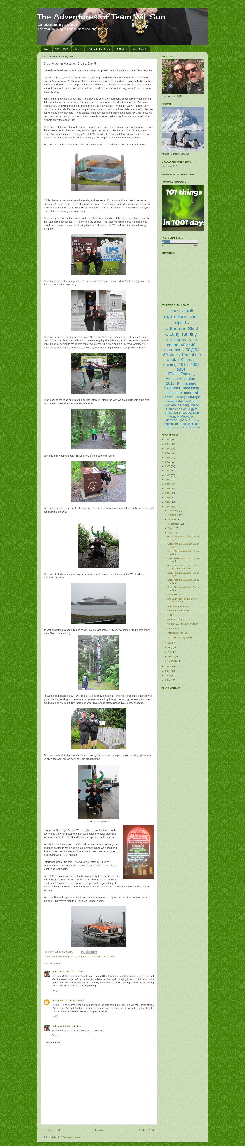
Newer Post (51, 1130)
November (173, 515)
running (189, 334)
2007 (168, 680)
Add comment (52, 1042)
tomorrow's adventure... (179, 610)
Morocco (171, 420)
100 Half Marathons (98, 49)
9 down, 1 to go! (175, 619)
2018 (168, 475)
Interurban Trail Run (177, 633)
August (172, 528)
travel (181, 369)
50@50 (192, 350)
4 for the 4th (173, 628)
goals (183, 420)
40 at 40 (188, 345)
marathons (173, 350)
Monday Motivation (181, 416)
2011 (168, 506)
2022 (168, 457)
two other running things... (180, 637)
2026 (168, 439)
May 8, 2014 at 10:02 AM (70, 971)
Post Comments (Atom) (69, 1137)
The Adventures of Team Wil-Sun (101, 16)
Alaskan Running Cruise (64, 956)
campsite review (190, 427)
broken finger (190, 423)
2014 (168, 493)
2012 (168, 502)
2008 (168, 675)
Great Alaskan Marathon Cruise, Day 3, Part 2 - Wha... (183, 566)
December (173, 510)
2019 (168, 470)
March (171, 656)
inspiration (173, 393)
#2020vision (190, 413)
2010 (168, 666)
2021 (168, 462)
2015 (168, 488)
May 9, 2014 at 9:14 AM (70, 1026)
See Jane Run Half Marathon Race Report (182, 600)
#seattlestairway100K (181, 401)
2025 (168, 444)
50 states (171, 354)
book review (171, 427)
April (170, 652)
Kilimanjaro (187, 383)
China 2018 (172, 413)
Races (78, 49)
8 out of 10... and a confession (182, 624)
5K (180, 359)
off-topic (194, 397)
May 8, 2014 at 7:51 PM (72, 1000)
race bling (191, 388)
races (177, 310)
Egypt (193, 409)
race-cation (96, 956)
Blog (46, 49)
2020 (168, 466)
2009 (168, 671)
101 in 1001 (61, 49)
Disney (180, 397)
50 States (121, 49)
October (172, 519)
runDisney (176, 339)
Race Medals (139, 49)
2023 (168, 453)
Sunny (55, 1000)
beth (54, 971)
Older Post (146, 1130)
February (173, 661)
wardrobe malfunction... (179, 606)
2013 (168, 497)
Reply (55, 990)
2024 (168, 448)
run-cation (109, 956)
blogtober (172, 388)
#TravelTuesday (181, 374)
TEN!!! (170, 615)
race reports (83, 956)
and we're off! (174, 594)
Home (99, 1130)
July (170, 532)
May (170, 647)
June (171, 643)
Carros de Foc (176, 409)
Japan (167, 397)
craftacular (174, 328)
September (174, 524)
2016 (168, 484)
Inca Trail (191, 393)
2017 (168, 479)
